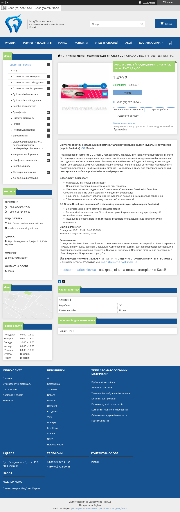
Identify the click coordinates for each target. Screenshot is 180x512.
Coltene (51, 395)
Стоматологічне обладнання (28, 82)
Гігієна (16, 123)
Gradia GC (117, 55)
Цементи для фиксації (103, 398)
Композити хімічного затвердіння (109, 409)
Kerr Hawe (52, 428)
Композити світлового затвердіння (88, 55)
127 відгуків (149, 2)
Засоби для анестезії (24, 106)
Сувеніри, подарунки (24, 172)
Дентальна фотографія (25, 178)
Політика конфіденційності (113, 508)
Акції (128, 42)
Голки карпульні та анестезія (107, 404)
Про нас (62, 42)
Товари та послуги (35, 42)
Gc (48, 378)
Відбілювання (20, 135)
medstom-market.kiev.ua (119, 262)
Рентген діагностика (24, 129)
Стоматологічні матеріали (27, 76)
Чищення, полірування (25, 154)
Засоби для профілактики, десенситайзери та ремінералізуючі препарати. (28, 145)
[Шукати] (142, 24)
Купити (128, 92)
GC (83, 148)
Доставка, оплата (151, 42)
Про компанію (10, 389)
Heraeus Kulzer (55, 444)
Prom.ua (107, 502)
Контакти (81, 42)
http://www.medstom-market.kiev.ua (26, 223)
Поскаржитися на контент (85, 508)
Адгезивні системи (101, 387)
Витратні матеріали (23, 118)
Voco (49, 417)
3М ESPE (52, 389)
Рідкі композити (100, 420)
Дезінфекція (19, 112)
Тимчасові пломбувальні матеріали (110, 393)
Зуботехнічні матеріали (26, 94)
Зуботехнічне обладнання (27, 100)
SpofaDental (53, 384)
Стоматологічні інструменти (28, 88)
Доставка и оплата (13, 395)
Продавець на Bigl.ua (90, 505)
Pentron (51, 400)
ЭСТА (50, 439)
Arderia (51, 433)
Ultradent (52, 406)
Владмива (52, 411)
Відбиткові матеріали (103, 382)
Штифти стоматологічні (26, 160)
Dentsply (51, 422)
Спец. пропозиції (106, 42)
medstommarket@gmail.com (23, 228)
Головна (9, 42)
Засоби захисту (21, 166)
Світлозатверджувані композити (109, 415)
